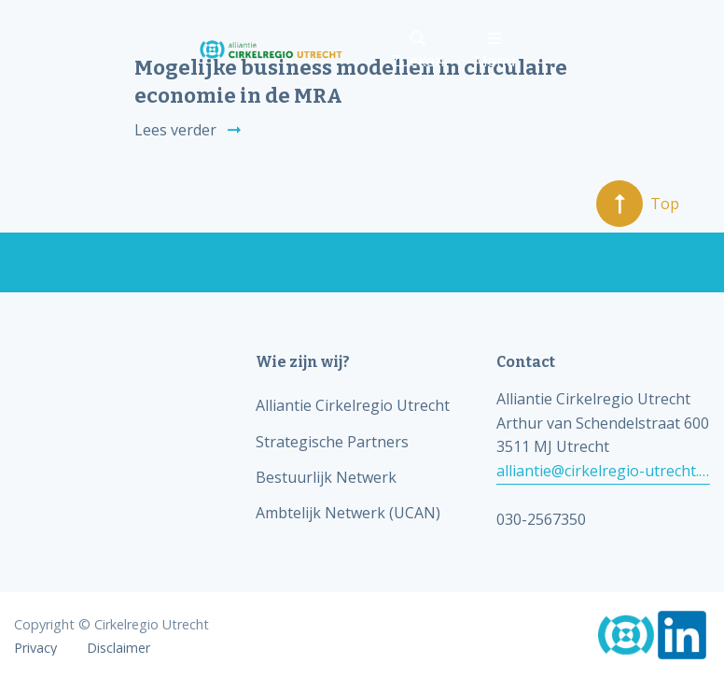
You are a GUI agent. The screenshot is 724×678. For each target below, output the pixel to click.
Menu (494, 51)
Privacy (35, 648)
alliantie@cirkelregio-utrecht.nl (603, 470)
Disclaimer (118, 648)
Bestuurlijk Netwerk (326, 477)
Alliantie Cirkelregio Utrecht (353, 405)
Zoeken (417, 51)
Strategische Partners (332, 441)
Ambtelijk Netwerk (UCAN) (348, 512)
